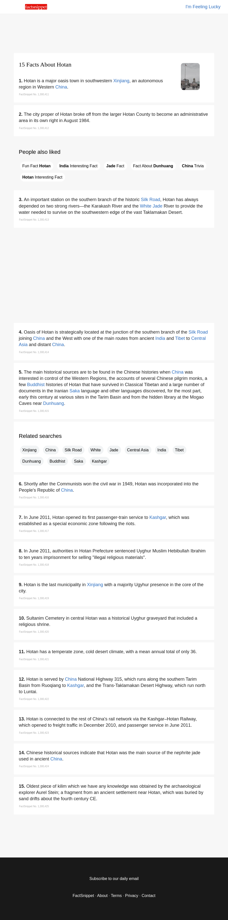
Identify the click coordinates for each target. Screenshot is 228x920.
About (102, 895)
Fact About (153, 166)
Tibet (180, 338)
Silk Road (150, 199)
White (145, 206)
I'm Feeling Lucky (203, 6)
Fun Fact (36, 166)
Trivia (193, 166)
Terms (116, 895)
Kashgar (99, 461)
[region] (114, 32)
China (61, 87)
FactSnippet (83, 895)
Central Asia (138, 450)
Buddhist (36, 384)
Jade (157, 206)
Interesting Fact (78, 166)
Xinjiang (121, 80)
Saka (74, 390)
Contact (148, 895)
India (160, 338)
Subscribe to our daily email (114, 878)
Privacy (131, 895)
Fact (115, 166)
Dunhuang (53, 403)
